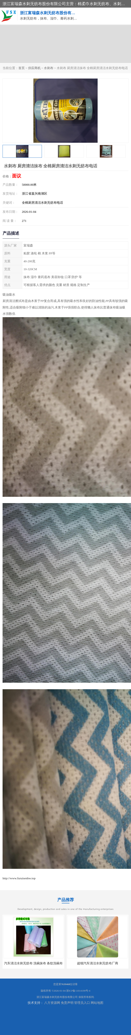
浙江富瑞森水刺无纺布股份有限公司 (57, 997)
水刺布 (48, 68)
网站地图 (97, 1002)
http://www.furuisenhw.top (19, 878)
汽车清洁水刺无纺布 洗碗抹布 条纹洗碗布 (33, 963)
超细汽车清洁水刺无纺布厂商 (97, 963)
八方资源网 (52, 1002)
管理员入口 (82, 1002)
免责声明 (67, 1002)
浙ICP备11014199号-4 (78, 990)
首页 (21, 68)
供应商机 (34, 68)
